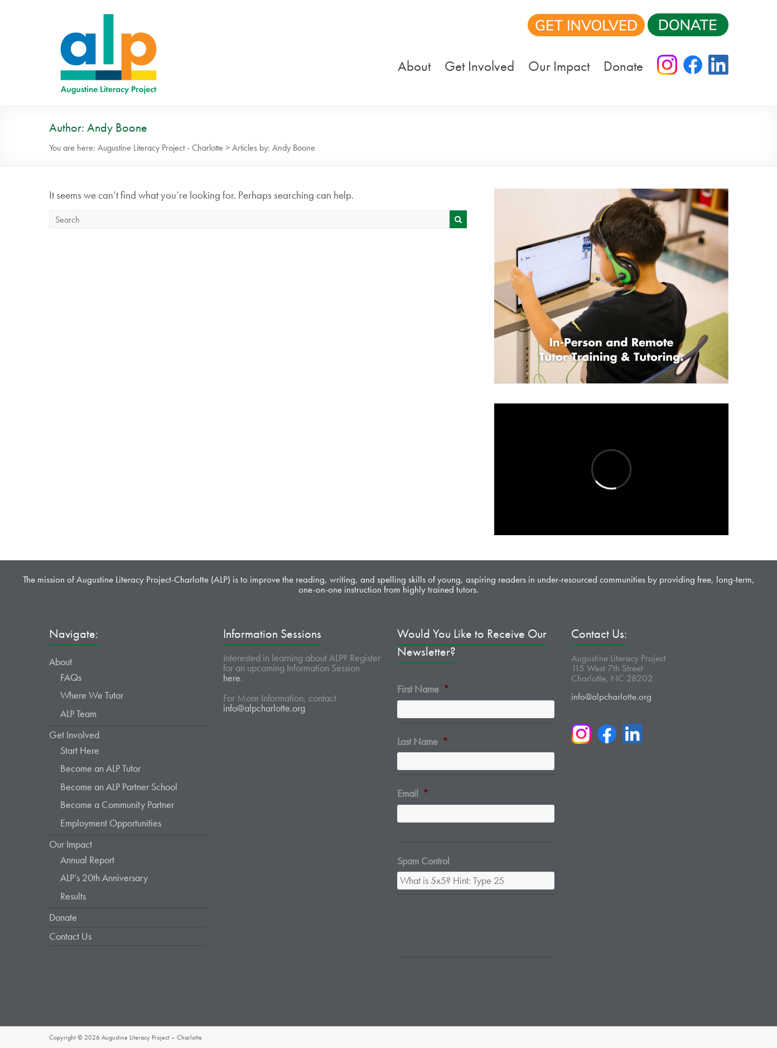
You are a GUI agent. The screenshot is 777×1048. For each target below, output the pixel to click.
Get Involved (479, 66)
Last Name (422, 741)
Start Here (79, 750)
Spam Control (423, 860)
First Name (423, 688)
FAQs (70, 677)
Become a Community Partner (117, 804)
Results (73, 896)
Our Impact (559, 66)
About (414, 66)
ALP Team (78, 713)
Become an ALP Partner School (118, 786)
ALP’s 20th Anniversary (104, 877)
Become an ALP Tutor (100, 768)
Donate (623, 66)
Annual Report (87, 859)
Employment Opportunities (110, 822)
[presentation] (482, 932)
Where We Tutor (91, 695)
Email (412, 793)
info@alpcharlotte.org (264, 707)
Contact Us (70, 936)
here (231, 677)
